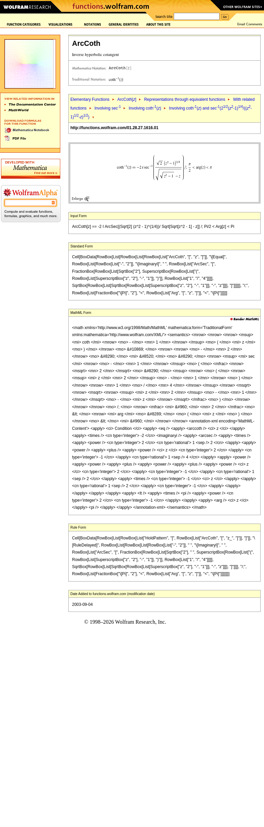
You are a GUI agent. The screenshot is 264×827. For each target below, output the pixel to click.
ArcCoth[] (126, 99)
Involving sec (107, 108)
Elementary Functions (89, 99)
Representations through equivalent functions (184, 99)
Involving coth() (145, 108)
